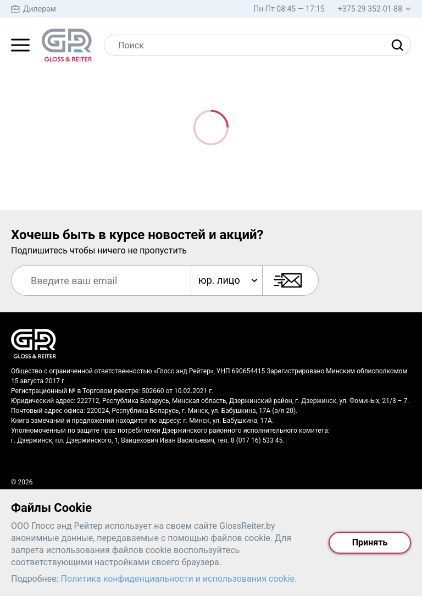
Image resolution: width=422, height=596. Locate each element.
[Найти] (400, 45)
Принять (369, 542)
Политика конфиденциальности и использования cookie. (179, 578)
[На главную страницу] (67, 45)
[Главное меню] (20, 45)
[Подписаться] (290, 280)
